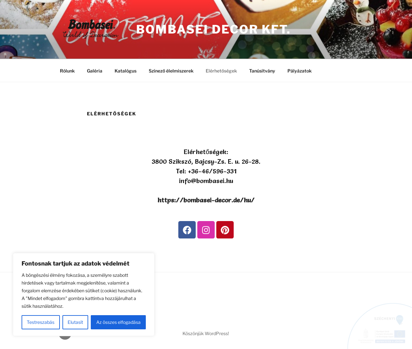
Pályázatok (299, 70)
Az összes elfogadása (118, 322)
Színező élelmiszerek (171, 70)
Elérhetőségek (221, 70)
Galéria (94, 70)
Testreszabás (40, 322)
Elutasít (75, 322)
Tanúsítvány (262, 70)
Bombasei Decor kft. (213, 29)
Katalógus (125, 70)
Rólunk (67, 70)
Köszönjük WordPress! (206, 333)
